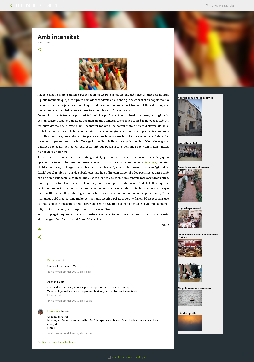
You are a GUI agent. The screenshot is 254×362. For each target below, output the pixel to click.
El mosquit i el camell (38, 5)
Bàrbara (52, 260)
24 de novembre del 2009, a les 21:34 (69, 333)
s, (156, 162)
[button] (39, 49)
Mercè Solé (54, 311)
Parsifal (149, 162)
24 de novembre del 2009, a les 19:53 (69, 300)
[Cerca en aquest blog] (227, 6)
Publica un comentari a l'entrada (57, 342)
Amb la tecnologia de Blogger (127, 357)
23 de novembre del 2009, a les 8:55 (69, 271)
